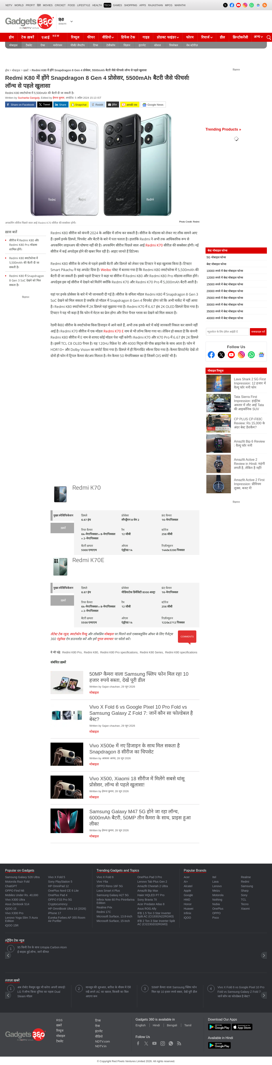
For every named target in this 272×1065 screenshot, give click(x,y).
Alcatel (188, 886)
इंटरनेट (142, 45)
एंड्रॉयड (61, 639)
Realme (246, 877)
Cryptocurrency (57, 904)
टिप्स (95, 45)
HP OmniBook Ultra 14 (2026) (67, 908)
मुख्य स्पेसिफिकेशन (63, 515)
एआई (51, 37)
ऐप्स (42, 45)
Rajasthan (155, 5)
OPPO (216, 913)
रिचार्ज (205, 37)
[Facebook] (211, 354)
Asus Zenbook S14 (17, 904)
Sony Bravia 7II (147, 899)
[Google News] (261, 354)
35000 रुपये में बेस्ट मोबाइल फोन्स (225, 311)
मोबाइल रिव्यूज (215, 370)
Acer (187, 877)
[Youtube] (231, 354)
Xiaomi (245, 908)
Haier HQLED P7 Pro (150, 895)
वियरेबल (173, 45)
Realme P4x (104, 907)
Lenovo (217, 886)
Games (117, 5)
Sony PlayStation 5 (60, 881)
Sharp (244, 890)
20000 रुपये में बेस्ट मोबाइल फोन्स (225, 291)
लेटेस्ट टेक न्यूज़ (59, 634)
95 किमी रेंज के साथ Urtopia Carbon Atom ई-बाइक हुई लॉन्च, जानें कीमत (42, 949)
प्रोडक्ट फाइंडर (166, 37)
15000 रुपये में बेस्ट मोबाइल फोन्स (225, 284)
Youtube (154, 1042)
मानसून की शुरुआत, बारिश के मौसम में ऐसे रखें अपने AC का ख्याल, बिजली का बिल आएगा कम (108, 992)
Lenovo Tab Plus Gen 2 (152, 881)
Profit (30, 5)
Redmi (245, 881)
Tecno (244, 904)
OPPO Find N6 (14, 890)
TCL (243, 899)
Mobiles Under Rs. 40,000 (21, 895)
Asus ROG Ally (146, 908)
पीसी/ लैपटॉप (78, 45)
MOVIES (48, 5)
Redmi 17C (104, 912)
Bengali (172, 1025)
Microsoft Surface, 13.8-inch (114, 916)
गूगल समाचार (105, 639)
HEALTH (97, 5)
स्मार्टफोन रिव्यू (78, 634)
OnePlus (217, 908)
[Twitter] (221, 354)
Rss (178, 1042)
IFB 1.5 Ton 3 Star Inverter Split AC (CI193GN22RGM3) (155, 914)
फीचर (91, 37)
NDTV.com (102, 1041)
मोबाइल (13, 45)
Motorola (217, 895)
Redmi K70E (88, 560)
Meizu (216, 890)
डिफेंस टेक (128, 37)
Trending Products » (223, 129)
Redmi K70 (154, 245)
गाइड (146, 37)
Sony (244, 895)
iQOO (187, 917)
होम (11, 37)
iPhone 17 (54, 913)
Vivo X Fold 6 (105, 877)
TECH (107, 5)
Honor (187, 904)
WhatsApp (170, 1042)
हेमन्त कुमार (58, 97)
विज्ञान (127, 45)
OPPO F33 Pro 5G (60, 899)
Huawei (188, 908)
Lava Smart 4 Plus (108, 890)
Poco (215, 917)
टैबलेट (29, 45)
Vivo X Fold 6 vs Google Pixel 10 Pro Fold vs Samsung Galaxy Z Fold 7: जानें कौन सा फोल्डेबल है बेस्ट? (241, 992)
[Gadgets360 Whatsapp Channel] (251, 354)
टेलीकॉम (110, 45)
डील (222, 37)
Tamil (187, 1025)
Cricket (60, 5)
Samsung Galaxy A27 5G (113, 895)
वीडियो (106, 37)
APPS (142, 5)
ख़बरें (25, 70)
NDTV (9, 5)
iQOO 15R (11, 925)
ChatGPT (11, 886)
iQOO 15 (10, 908)
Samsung (247, 886)
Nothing (217, 899)
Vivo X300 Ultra (15, 899)
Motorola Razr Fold (17, 881)
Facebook (138, 1042)
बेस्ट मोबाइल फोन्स (216, 264)
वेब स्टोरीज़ (192, 45)
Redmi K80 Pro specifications (119, 652)
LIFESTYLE (83, 5)
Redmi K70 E (113, 331)
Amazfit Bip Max (147, 890)
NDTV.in (100, 1046)
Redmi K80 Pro (72, 652)
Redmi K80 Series (151, 652)
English (141, 1025)
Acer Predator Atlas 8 (150, 904)
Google (188, 895)
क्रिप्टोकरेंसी (240, 37)
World (19, 5)
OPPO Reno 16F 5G (110, 886)
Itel (214, 877)
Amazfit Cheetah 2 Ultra (152, 886)
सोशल (157, 45)
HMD (187, 899)
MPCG (168, 5)
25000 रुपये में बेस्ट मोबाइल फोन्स (225, 297)
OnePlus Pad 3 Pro (149, 877)
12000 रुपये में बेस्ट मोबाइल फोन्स (225, 277)
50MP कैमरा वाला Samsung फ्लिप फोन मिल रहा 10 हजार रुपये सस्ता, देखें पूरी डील (174, 989)
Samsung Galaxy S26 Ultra (22, 877)
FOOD (71, 5)
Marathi (180, 5)
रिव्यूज (75, 37)
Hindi (156, 1025)
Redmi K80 (91, 652)
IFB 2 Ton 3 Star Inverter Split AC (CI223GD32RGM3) (156, 922)
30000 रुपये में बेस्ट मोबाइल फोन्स (225, 304)
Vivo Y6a (102, 881)
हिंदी (39, 5)
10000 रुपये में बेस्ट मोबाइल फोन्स (225, 270)
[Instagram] (241, 354)
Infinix (187, 913)
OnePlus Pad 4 (57, 895)
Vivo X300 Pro (14, 913)
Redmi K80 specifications (181, 652)
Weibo (106, 269)
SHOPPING (130, 5)
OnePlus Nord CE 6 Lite (63, 890)
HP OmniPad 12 (58, 886)
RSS (59, 1020)
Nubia (216, 904)
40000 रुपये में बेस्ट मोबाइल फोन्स (225, 318)
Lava (215, 881)
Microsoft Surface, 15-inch (113, 921)
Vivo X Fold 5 (56, 877)
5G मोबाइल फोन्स (216, 257)
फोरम (189, 37)
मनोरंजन (57, 45)
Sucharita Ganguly (28, 97)
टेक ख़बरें (27, 37)
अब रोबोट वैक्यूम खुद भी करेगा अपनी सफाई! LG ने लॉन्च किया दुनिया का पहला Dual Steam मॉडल (41, 992)
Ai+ (186, 881)
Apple (187, 890)
